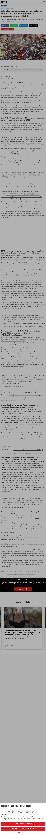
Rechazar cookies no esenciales (23, 829)
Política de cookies (23, 832)
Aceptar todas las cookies (23, 824)
